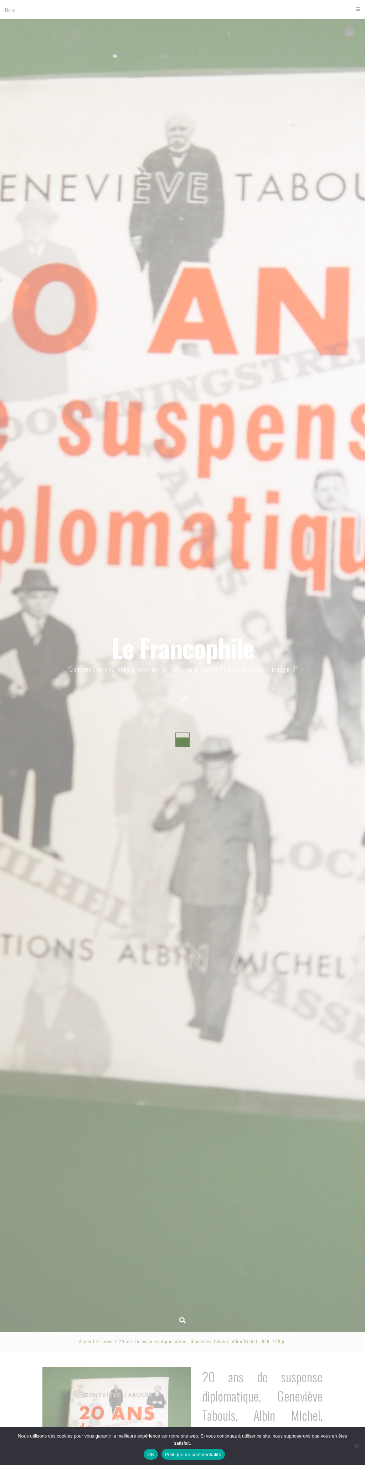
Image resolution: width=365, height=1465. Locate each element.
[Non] (356, 1446)
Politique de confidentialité (193, 1454)
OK (150, 1454)
